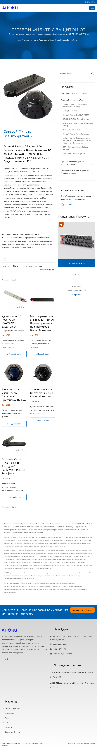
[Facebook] (2, 659)
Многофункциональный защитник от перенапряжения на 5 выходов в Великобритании (42, 323)
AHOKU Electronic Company (25, 743)
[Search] (74, 73)
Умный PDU (72, 589)
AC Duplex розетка (69, 111)
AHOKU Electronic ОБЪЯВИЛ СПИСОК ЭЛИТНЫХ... (72, 683)
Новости (8, 727)
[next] (52, 259)
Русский (91, 2)
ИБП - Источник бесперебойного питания (75, 148)
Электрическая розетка (52, 586)
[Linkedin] (8, 659)
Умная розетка (62, 589)
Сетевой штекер (52, 589)
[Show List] (53, 269)
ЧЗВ (7, 722)
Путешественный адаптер (66, 583)
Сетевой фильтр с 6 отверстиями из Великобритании (41, 393)
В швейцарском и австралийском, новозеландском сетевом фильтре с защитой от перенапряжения (76, 140)
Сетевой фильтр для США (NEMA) (75, 115)
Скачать (67, 204)
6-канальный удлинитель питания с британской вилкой (14, 395)
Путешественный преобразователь (15, 586)
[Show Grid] (50, 269)
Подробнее (77, 294)
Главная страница (12, 708)
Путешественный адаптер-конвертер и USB (72, 162)
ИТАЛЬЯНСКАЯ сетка (71, 130)
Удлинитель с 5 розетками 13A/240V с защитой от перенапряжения (13, 323)
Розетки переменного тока (43, 40)
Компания (9, 713)
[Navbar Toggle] (92, 8)
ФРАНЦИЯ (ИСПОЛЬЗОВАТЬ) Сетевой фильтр (77, 124)
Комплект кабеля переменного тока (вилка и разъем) (74, 105)
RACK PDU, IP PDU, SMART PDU (74, 94)
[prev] (3, 259)
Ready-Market (90, 743)
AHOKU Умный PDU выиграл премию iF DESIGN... (72, 672)
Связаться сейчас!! (82, 610)
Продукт (8, 718)
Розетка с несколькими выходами (72, 586)
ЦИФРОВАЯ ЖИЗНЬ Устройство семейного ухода (75, 171)
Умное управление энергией (73, 154)
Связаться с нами (9, 592)
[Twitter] (5, 659)
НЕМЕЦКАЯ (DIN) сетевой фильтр (75, 119)
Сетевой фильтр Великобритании (67, 40)
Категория (27, 40)
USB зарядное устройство (36, 586)
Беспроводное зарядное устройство (34, 589)
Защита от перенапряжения (13, 589)
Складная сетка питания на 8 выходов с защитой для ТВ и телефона (13, 466)
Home (19, 40)
